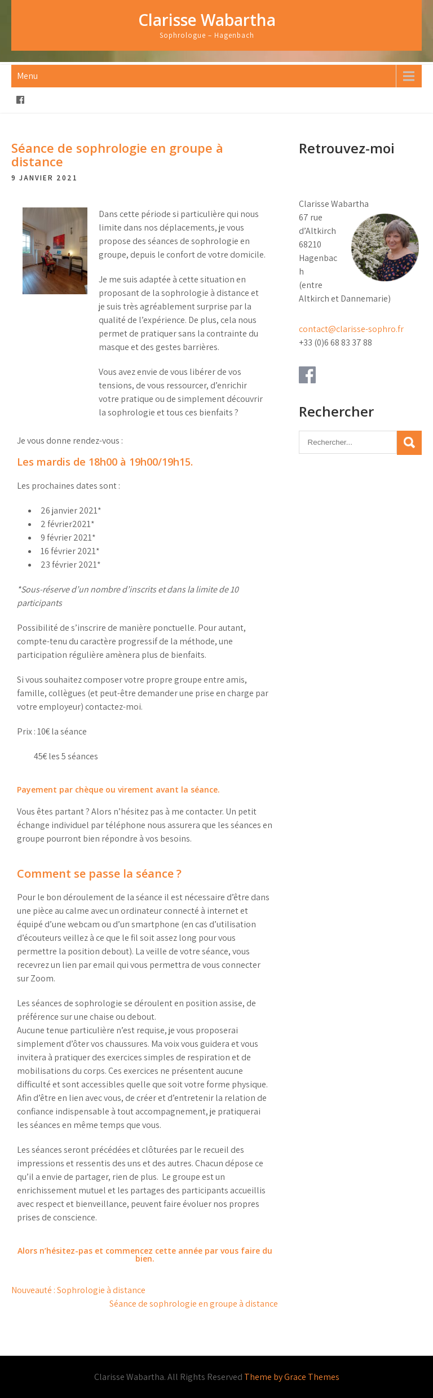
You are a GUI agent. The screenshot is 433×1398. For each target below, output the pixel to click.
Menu (27, 76)
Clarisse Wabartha (207, 19)
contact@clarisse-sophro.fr (351, 329)
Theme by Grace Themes (291, 1377)
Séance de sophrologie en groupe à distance (193, 1303)
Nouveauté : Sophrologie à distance (78, 1290)
